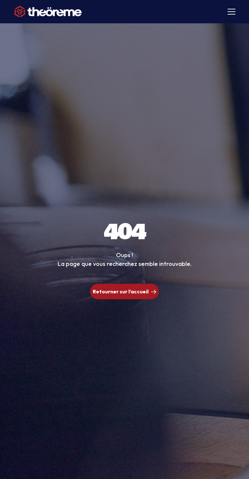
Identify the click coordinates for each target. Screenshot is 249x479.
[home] (48, 11)
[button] (230, 11)
